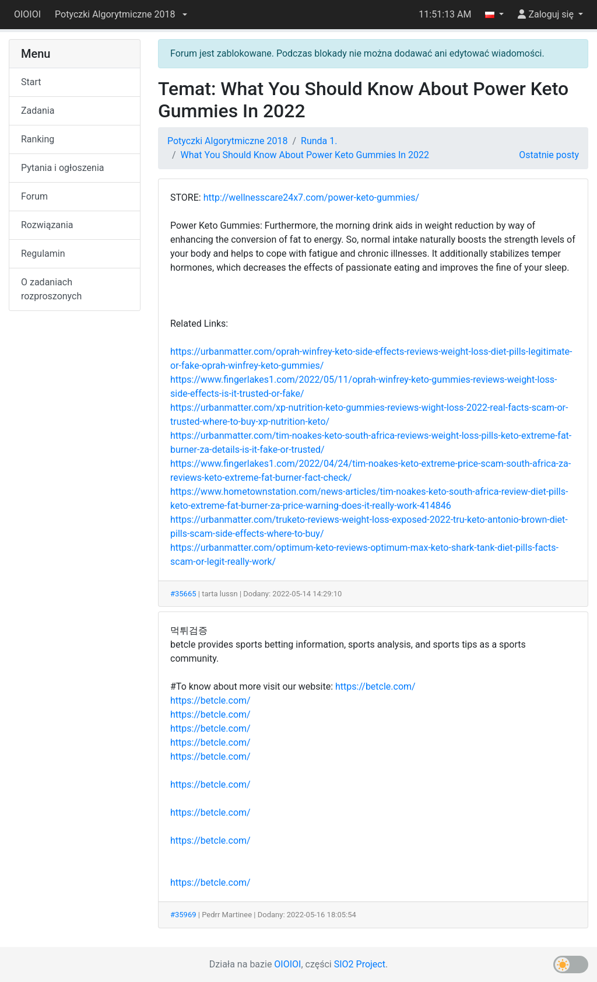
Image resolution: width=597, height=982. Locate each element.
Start (31, 82)
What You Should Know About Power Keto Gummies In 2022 (305, 154)
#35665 (183, 593)
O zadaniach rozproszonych (51, 289)
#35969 (183, 914)
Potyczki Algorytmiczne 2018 (227, 140)
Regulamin (43, 253)
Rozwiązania (47, 224)
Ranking (37, 139)
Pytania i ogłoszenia (62, 167)
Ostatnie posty (549, 154)
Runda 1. (319, 140)
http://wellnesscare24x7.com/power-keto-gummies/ (311, 197)
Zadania (37, 110)
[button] (121, 14)
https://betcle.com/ (375, 686)
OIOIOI (27, 14)
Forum (34, 196)
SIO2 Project (359, 964)
